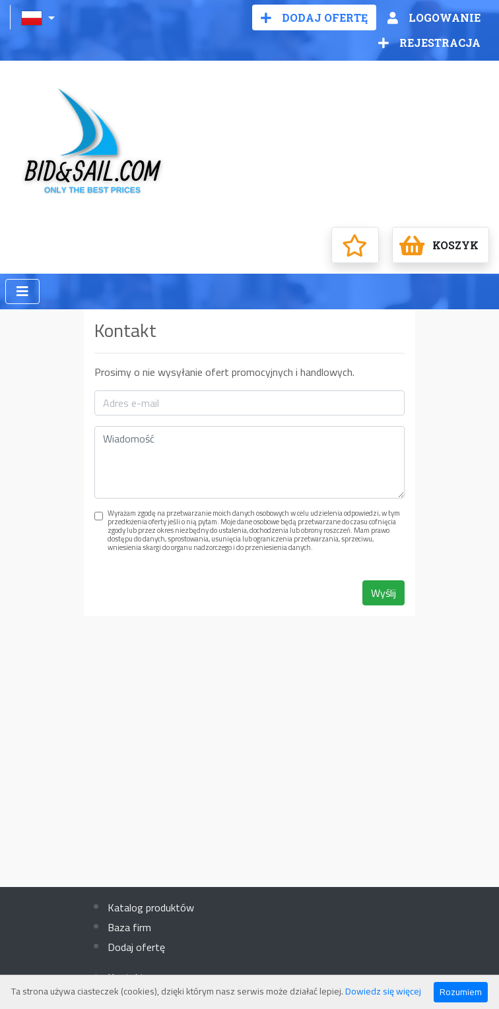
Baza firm (129, 927)
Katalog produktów (151, 907)
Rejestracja (429, 42)
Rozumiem (461, 991)
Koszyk (439, 245)
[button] (39, 17)
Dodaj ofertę (314, 17)
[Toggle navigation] (22, 291)
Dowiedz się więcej (383, 991)
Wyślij (383, 593)
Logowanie (434, 17)
